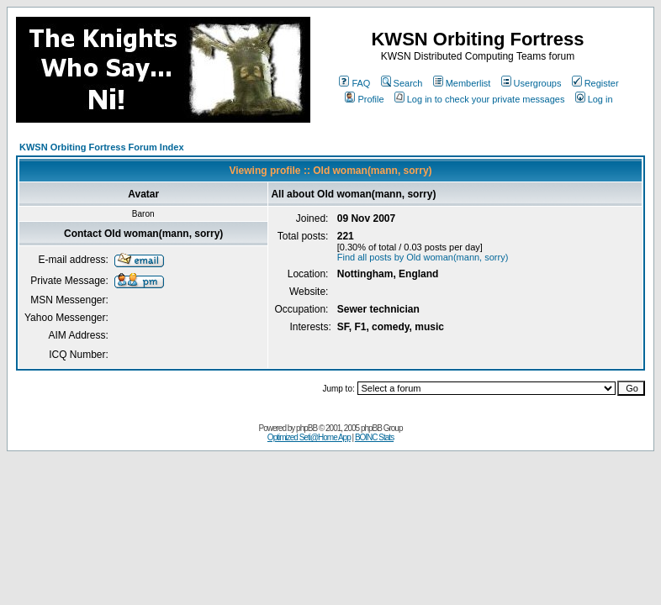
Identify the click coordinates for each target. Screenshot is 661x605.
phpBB (306, 428)
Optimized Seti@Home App (309, 437)
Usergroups (531, 83)
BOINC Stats (374, 437)
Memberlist (462, 83)
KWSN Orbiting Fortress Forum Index (101, 147)
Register (595, 83)
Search (402, 83)
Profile (364, 99)
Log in (594, 99)
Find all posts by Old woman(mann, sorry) (423, 257)
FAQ (354, 83)
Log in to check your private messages (479, 99)
